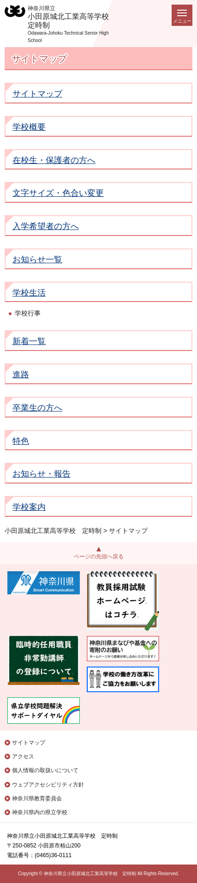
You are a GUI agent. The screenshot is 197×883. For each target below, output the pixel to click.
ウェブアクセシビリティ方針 (48, 784)
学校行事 (28, 313)
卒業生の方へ (37, 407)
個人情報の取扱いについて (45, 770)
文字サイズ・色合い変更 (58, 193)
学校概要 (29, 127)
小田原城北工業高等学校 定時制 (53, 530)
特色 (20, 441)
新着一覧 (29, 341)
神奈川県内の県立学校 (39, 812)
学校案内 (29, 507)
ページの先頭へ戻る (99, 556)
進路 (20, 374)
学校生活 (29, 292)
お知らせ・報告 (41, 473)
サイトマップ (37, 93)
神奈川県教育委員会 (37, 798)
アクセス (23, 756)
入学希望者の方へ (45, 226)
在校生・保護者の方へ (54, 160)
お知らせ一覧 (37, 259)
